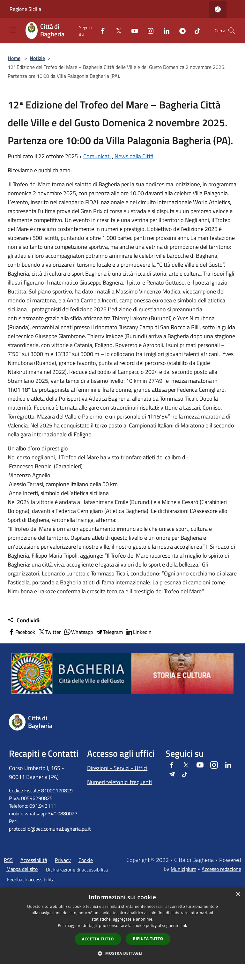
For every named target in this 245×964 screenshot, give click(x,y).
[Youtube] (132, 30)
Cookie (85, 860)
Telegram (109, 632)
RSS (8, 860)
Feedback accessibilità (31, 879)
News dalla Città (134, 156)
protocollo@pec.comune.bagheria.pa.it (50, 829)
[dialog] (122, 926)
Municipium (183, 869)
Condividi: (24, 620)
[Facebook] (100, 30)
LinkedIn (138, 632)
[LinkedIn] (164, 30)
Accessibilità (33, 860)
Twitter (49, 632)
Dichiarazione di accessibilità (77, 869)
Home (14, 58)
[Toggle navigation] (13, 30)
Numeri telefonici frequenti (119, 782)
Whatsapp (78, 632)
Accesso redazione (221, 869)
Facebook (21, 632)
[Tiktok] (194, 30)
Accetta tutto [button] (98, 939)
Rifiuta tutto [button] (148, 938)
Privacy (63, 860)
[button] (122, 953)
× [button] (237, 894)
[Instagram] (148, 30)
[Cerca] (231, 30)
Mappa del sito (22, 869)
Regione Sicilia (25, 9)
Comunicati (97, 156)
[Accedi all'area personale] (217, 9)
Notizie (37, 58)
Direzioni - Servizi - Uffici (117, 768)
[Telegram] (180, 30)
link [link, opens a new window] (184, 925)
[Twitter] (116, 30)
